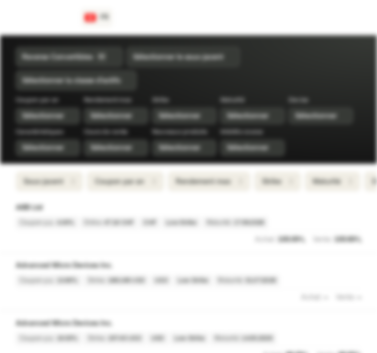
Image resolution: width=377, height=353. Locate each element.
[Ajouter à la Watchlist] (356, 208)
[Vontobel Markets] (42, 17)
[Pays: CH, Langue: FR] (97, 17)
